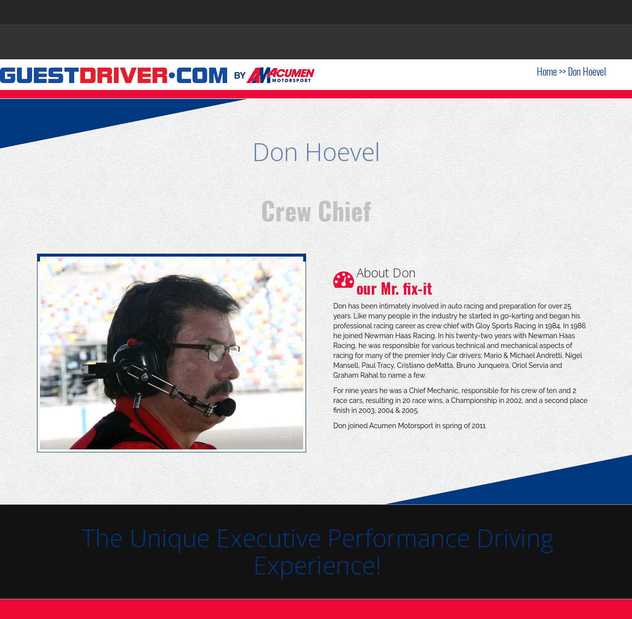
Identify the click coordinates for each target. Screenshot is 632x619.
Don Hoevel (587, 71)
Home (547, 71)
